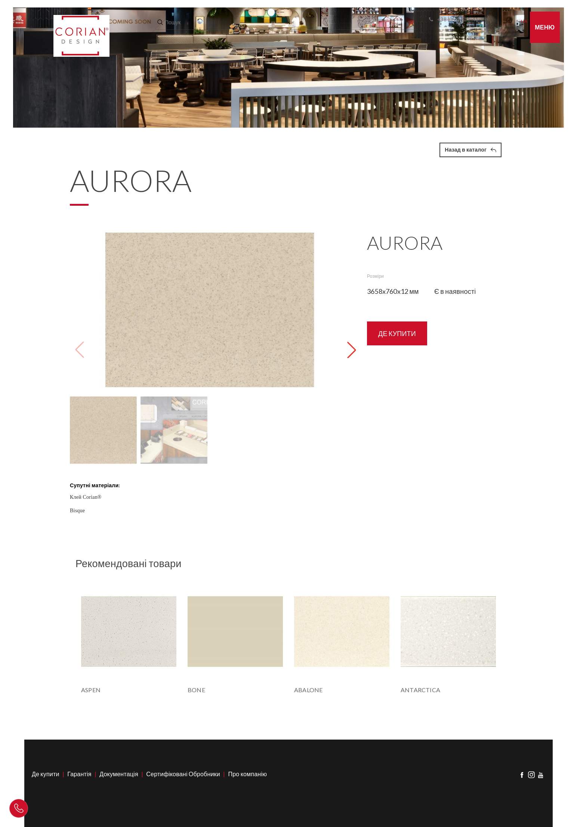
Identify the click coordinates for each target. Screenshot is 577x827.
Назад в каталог (470, 149)
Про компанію (247, 773)
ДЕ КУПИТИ (397, 333)
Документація (118, 773)
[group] (210, 310)
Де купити (45, 773)
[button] (351, 350)
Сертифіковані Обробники (183, 773)
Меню (545, 27)
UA (524, 21)
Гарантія (79, 773)
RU (509, 21)
